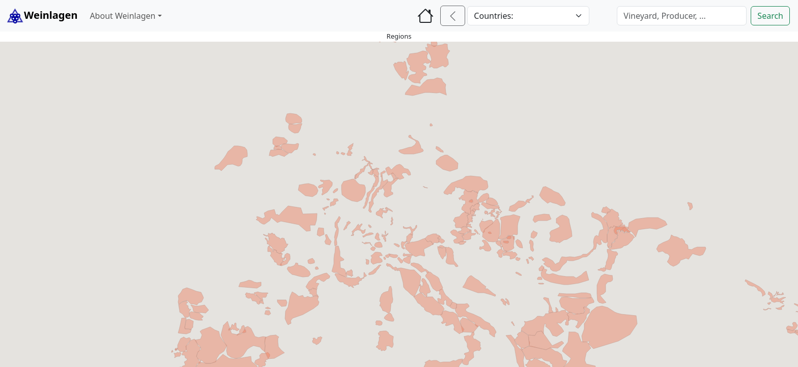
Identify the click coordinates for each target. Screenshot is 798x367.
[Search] (682, 15)
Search (770, 15)
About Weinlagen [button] (122, 15)
